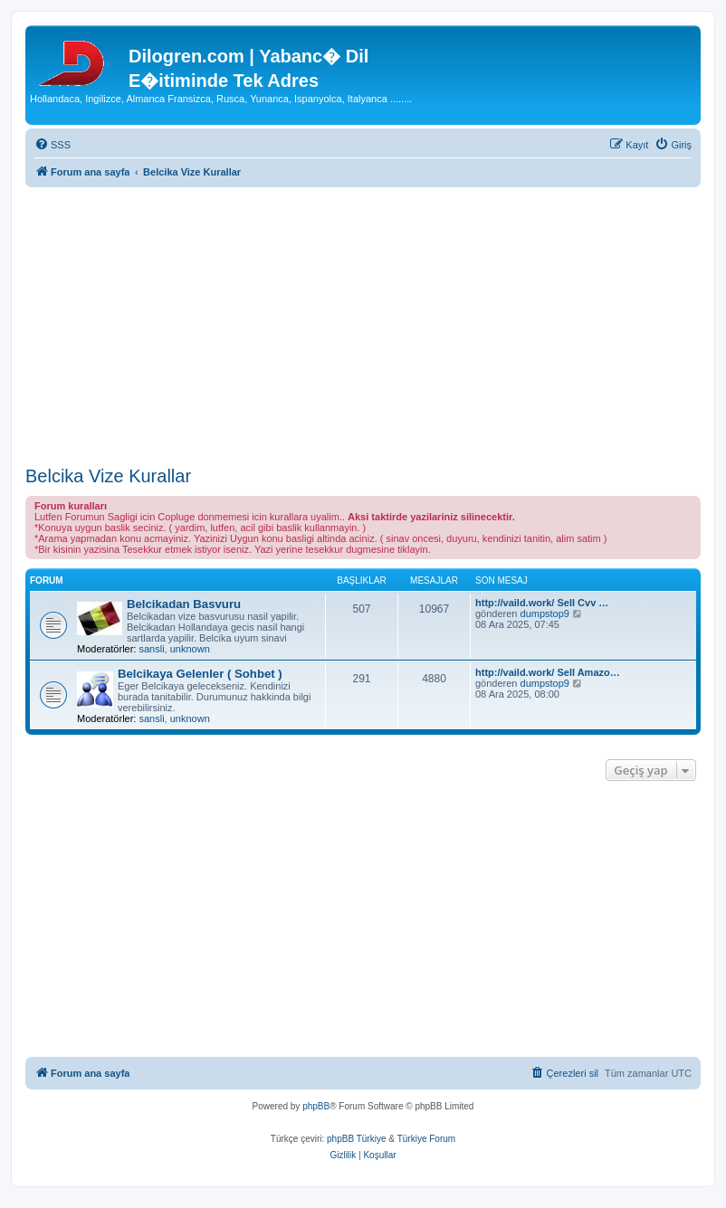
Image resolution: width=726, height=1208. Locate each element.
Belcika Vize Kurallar (108, 476)
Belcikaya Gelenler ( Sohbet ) (200, 673)
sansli (151, 648)
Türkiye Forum (426, 1139)
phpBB (316, 1106)
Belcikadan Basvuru (184, 604)
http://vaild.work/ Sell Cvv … (541, 602)
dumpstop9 (545, 613)
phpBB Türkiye (356, 1139)
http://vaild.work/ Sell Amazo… (547, 672)
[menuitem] (52, 145)
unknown (190, 648)
